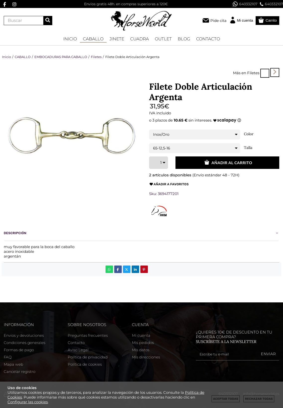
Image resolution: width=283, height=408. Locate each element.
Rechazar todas (259, 399)
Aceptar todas (225, 399)
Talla (248, 147)
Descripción (15, 233)
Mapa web (13, 364)
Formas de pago (19, 349)
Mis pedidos (143, 342)
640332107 (245, 3)
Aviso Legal (78, 349)
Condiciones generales (24, 342)
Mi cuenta (141, 335)
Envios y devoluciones (24, 335)
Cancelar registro (19, 371)
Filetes (253, 72)
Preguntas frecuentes (88, 335)
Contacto (76, 342)
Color (249, 134)
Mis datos (140, 349)
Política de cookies (85, 364)
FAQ (8, 357)
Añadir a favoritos (169, 184)
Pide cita (218, 20)
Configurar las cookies (27, 402)
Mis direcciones (146, 357)
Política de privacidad (88, 357)
